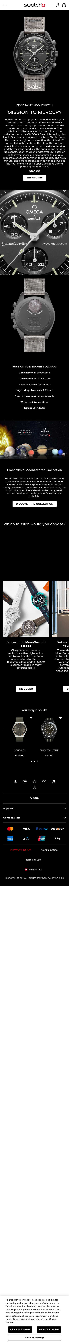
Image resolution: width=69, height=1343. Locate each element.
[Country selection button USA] (34, 798)
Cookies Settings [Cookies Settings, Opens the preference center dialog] (34, 1338)
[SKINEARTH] (20, 737)
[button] (5, 5)
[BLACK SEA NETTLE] (49, 737)
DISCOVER (26, 689)
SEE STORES (34, 177)
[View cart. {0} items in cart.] (64, 5)
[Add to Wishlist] (31, 718)
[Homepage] (34, 5)
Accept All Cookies (48, 1329)
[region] (34, 1319)
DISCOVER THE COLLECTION (34, 504)
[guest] (58, 5)
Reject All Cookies (20, 1329)
